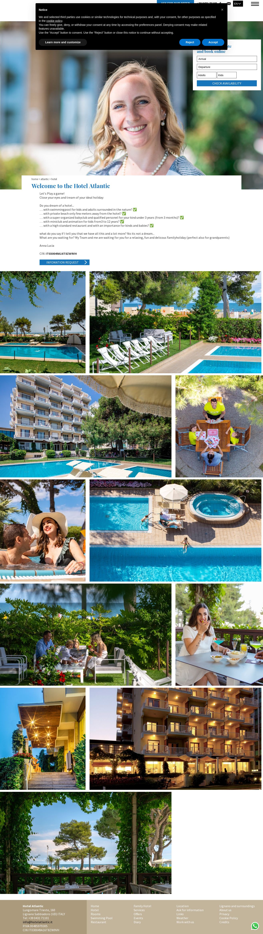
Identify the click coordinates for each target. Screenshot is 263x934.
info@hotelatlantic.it (38, 922)
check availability (226, 83)
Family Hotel (142, 906)
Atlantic (45, 179)
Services (139, 910)
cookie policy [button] (54, 20)
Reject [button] (190, 42)
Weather (182, 918)
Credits (224, 922)
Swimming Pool (102, 918)
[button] (222, 9)
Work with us (185, 922)
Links (180, 914)
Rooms (96, 914)
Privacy (224, 914)
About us (225, 910)
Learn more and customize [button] (63, 42)
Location (182, 906)
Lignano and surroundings (237, 906)
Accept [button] (213, 42)
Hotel (95, 910)
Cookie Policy (228, 918)
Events (138, 918)
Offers (138, 914)
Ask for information (190, 910)
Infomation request (62, 262)
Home (35, 179)
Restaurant (98, 922)
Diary (137, 922)
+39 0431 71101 (38, 918)
